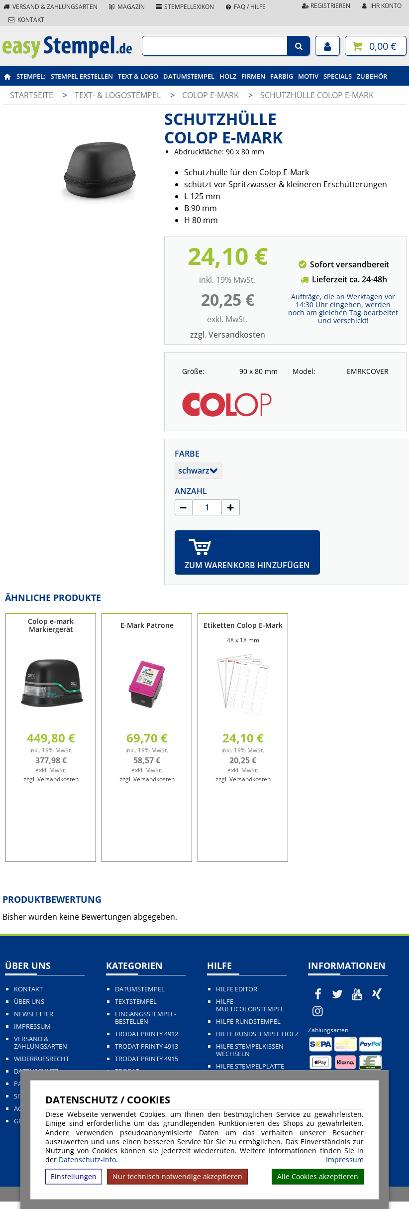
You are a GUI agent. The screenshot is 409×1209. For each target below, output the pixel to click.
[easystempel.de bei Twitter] (337, 994)
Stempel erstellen (82, 76)
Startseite (31, 95)
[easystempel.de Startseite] (67, 55)
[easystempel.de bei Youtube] (357, 994)
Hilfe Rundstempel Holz (257, 1034)
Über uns (29, 1001)
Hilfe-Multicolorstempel (250, 1005)
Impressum (345, 1159)
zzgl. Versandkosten (227, 334)
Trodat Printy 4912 (146, 1034)
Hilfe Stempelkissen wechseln (250, 1050)
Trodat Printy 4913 (146, 1046)
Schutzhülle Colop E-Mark (317, 95)
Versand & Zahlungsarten (50, 6)
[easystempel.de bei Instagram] (317, 1011)
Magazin (126, 6)
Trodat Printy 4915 (146, 1059)
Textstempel (136, 1001)
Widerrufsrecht (41, 1059)
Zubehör (372, 76)
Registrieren (325, 5)
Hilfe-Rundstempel (248, 1021)
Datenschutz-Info (87, 1159)
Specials (337, 76)
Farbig (281, 76)
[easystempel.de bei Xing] (377, 994)
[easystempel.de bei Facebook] (317, 994)
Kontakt (25, 19)
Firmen (253, 76)
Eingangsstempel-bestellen (145, 1017)
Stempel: (31, 76)
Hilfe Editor (236, 989)
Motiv (308, 76)
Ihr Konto (381, 5)
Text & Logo (138, 76)
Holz (227, 76)
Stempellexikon (184, 6)
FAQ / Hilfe (245, 6)
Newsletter (33, 1014)
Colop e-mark (211, 95)
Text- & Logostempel (119, 95)
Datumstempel (188, 76)
